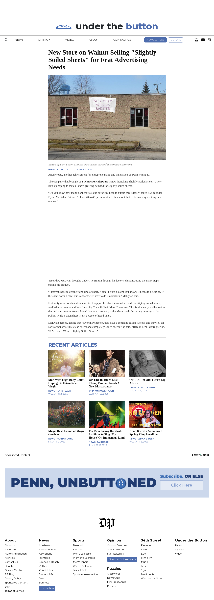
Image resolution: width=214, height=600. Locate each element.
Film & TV (146, 557)
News (19, 39)
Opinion (44, 39)
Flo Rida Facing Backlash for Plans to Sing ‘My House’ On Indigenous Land (107, 434)
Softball (77, 549)
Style (144, 570)
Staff (7, 586)
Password (112, 586)
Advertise (10, 549)
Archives (10, 557)
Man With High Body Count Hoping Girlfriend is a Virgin (66, 383)
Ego (143, 553)
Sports (79, 540)
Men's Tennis (80, 561)
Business (44, 582)
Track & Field (80, 570)
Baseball (78, 545)
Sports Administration (85, 574)
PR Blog (10, 574)
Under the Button (191, 540)
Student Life (46, 574)
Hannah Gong (64, 439)
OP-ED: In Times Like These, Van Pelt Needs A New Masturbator (104, 383)
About (94, 39)
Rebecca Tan (56, 169)
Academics (45, 545)
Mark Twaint (64, 391)
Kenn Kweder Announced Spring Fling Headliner (145, 432)
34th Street (151, 540)
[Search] (6, 39)
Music (144, 561)
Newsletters (156, 40)
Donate (175, 40)
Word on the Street (152, 578)
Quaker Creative (14, 570)
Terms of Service (14, 590)
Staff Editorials (115, 553)
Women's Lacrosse (84, 557)
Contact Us (122, 39)
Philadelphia (46, 570)
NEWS (51, 391)
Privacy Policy (13, 578)
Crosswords (113, 573)
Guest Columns (116, 549)
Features (146, 545)
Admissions (45, 553)
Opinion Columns (117, 545)
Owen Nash (107, 391)
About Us (10, 545)
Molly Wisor (148, 387)
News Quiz (113, 577)
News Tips (47, 588)
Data (42, 578)
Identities (44, 557)
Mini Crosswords (116, 581)
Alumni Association (16, 553)
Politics (43, 566)
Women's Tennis (82, 566)
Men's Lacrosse (82, 553)
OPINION (94, 391)
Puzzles (114, 568)
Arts (143, 566)
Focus (144, 549)
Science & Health (49, 561)
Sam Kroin (103, 442)
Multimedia (147, 574)
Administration (47, 549)
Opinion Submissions (122, 559)
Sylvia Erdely (146, 439)
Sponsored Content (16, 582)
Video (69, 39)
